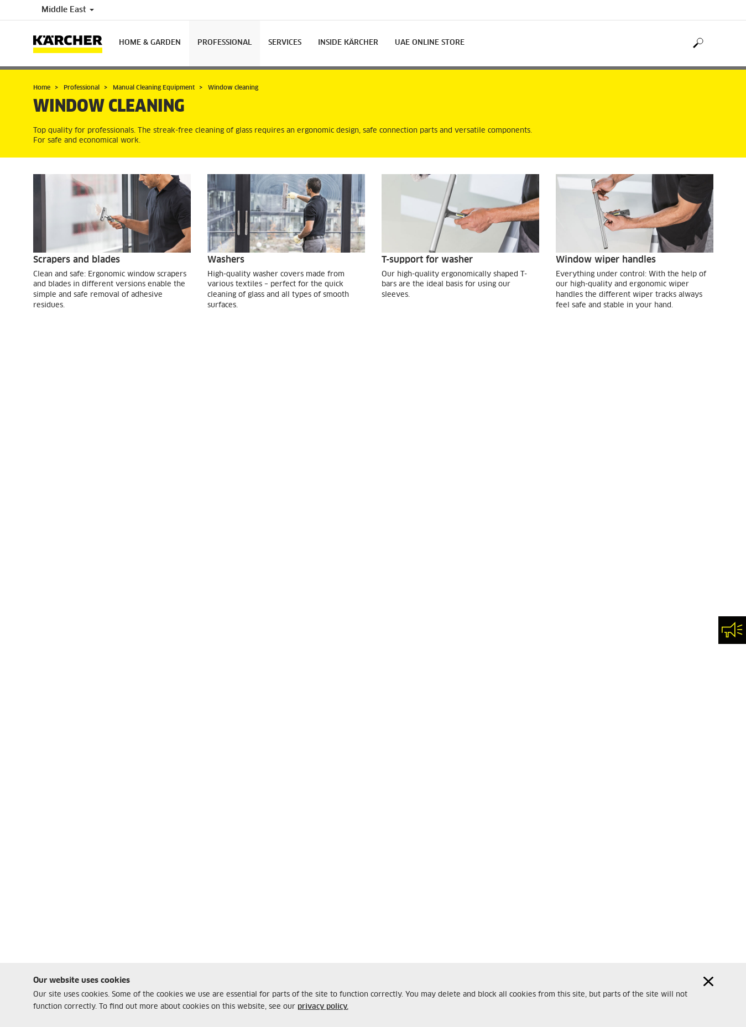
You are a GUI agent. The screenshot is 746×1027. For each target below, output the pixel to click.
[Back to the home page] (72, 43)
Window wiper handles (606, 259)
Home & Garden (150, 42)
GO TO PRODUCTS (77, 334)
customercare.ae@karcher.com (82, 924)
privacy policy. (323, 1006)
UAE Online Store (430, 42)
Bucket (222, 443)
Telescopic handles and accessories (457, 443)
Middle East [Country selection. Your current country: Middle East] (67, 10)
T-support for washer (427, 259)
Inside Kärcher (348, 42)
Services (284, 42)
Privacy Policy (231, 884)
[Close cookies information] (708, 981)
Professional (224, 42)
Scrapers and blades (76, 259)
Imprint (219, 875)
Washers (225, 259)
